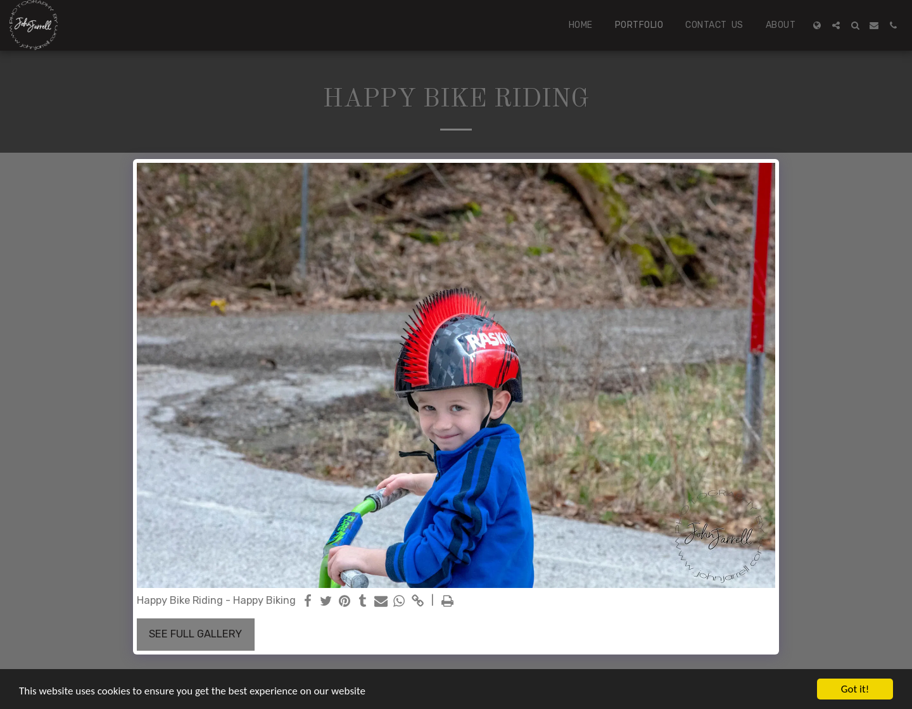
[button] (836, 25)
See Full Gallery (195, 634)
